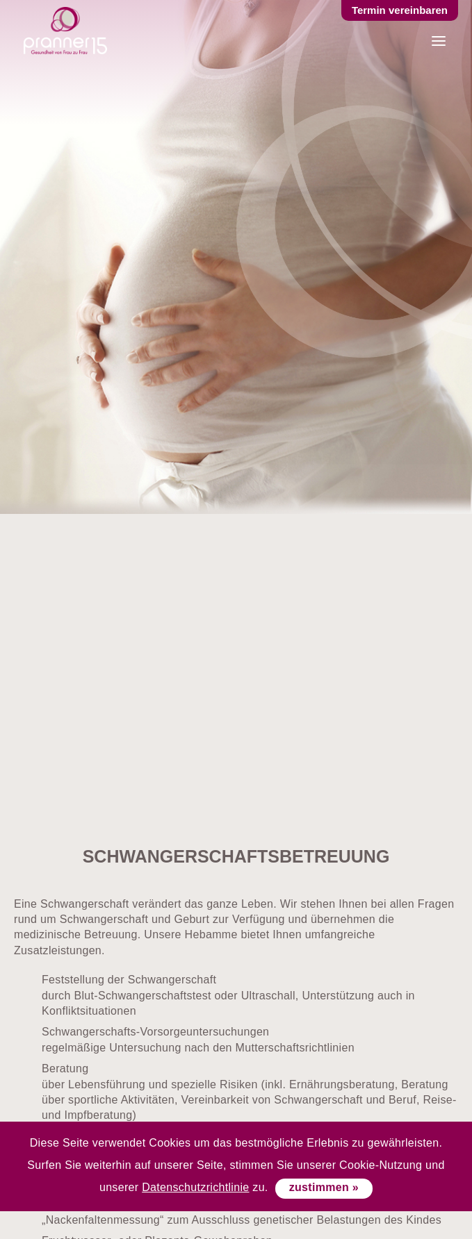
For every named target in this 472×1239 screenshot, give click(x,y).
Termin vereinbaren (400, 10)
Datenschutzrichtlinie (195, 1187)
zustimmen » (324, 1187)
